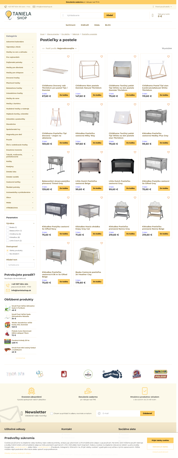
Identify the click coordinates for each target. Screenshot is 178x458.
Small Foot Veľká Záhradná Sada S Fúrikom (23, 307)
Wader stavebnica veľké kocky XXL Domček (22, 324)
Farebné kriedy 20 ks (20, 340)
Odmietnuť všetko (160, 447)
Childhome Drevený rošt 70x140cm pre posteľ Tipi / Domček (55, 88)
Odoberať (147, 413)
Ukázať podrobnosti (160, 452)
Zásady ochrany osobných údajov (17, 453)
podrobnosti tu (21, 447)
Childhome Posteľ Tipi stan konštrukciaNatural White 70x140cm (155, 88)
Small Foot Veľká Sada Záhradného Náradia (21, 315)
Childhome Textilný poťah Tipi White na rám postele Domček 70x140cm (121, 88)
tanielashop (20, 358)
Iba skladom (12, 254)
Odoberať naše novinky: (36, 416)
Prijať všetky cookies (160, 440)
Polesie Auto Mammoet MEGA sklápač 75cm (21, 332)
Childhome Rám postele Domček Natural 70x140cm (89, 87)
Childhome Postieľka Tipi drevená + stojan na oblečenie (54, 135)
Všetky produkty (14, 250)
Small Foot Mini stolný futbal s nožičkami (24, 349)
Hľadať (109, 15)
